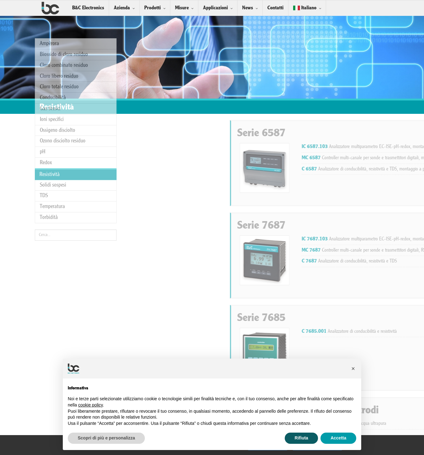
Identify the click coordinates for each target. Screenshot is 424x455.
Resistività (49, 111)
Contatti (275, 8)
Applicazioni (215, 8)
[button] (353, 369)
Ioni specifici (52, 55)
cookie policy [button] (90, 404)
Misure (182, 8)
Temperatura (52, 143)
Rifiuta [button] (301, 437)
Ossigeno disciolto (57, 66)
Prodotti (152, 8)
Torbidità (49, 153)
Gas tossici (50, 45)
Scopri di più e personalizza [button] (106, 437)
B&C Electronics (88, 8)
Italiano (304, 8)
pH (42, 88)
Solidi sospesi (53, 121)
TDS (44, 132)
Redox (46, 99)
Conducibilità (53, 34)
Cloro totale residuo (59, 23)
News (247, 8)
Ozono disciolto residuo (62, 77)
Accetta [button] (338, 437)
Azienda (122, 8)
